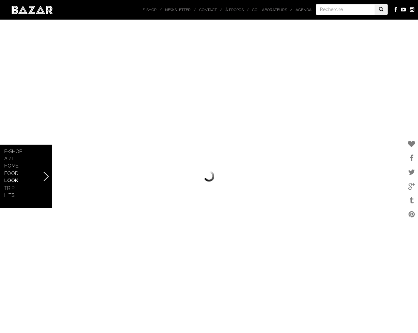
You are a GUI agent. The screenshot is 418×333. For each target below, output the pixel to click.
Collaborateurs (269, 10)
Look (11, 180)
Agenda (304, 10)
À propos (234, 10)
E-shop (149, 10)
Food (11, 173)
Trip (9, 188)
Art (9, 159)
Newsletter (178, 10)
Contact (208, 10)
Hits (9, 195)
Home (11, 166)
